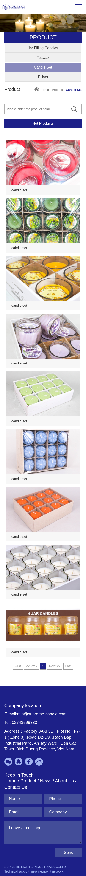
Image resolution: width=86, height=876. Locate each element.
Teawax (43, 58)
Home (44, 90)
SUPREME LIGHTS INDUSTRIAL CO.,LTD (35, 867)
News (46, 780)
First (18, 666)
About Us (64, 780)
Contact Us (15, 787)
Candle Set (43, 67)
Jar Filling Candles (43, 48)
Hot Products (42, 123)
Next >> (54, 666)
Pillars (43, 77)
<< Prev (31, 666)
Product (57, 90)
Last (68, 666)
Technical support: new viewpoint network (34, 871)
